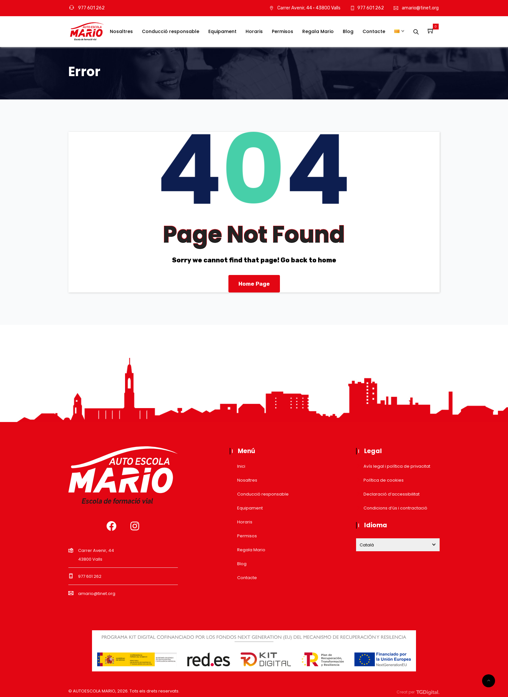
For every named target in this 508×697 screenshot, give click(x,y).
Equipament (222, 31)
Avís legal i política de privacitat (397, 466)
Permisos (282, 31)
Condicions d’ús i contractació (395, 508)
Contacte (374, 31)
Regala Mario (318, 31)
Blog (348, 31)
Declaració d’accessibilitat (392, 494)
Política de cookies (384, 480)
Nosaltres (121, 31)
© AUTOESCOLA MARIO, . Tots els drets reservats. (123, 691)
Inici (241, 466)
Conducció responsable (170, 31)
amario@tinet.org (420, 8)
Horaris (254, 31)
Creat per (418, 692)
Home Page (254, 283)
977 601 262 (87, 8)
